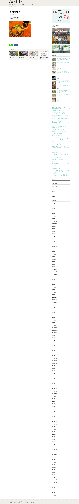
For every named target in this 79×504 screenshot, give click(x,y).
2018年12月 (54, 358)
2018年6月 (54, 373)
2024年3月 (54, 216)
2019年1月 (54, 355)
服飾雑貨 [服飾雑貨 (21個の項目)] (65, 175)
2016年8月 (54, 429)
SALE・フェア (66, 1)
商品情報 (47, 1)
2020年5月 (54, 314)
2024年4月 (54, 213)
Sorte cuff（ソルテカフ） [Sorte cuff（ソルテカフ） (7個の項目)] (58, 161)
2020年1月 (54, 325)
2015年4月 (54, 469)
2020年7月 (54, 309)
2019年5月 (54, 345)
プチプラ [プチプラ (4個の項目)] (57, 173)
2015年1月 (54, 477)
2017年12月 (54, 388)
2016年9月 (54, 426)
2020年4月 (54, 317)
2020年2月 (54, 322)
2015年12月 (54, 449)
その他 (53, 191)
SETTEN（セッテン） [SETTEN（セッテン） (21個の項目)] (59, 159)
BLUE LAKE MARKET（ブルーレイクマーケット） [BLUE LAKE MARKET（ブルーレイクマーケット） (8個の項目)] (61, 116)
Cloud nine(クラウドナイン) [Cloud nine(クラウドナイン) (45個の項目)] (60, 123)
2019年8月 (54, 337)
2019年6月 (54, 342)
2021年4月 (54, 287)
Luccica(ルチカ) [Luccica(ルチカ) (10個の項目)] (58, 143)
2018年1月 (54, 386)
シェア (16, 45)
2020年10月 (54, 302)
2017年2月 (54, 413)
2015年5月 (54, 467)
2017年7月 (54, 401)
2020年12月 (54, 297)
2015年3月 (54, 472)
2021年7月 (54, 279)
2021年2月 (54, 292)
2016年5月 (54, 436)
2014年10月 (54, 484)
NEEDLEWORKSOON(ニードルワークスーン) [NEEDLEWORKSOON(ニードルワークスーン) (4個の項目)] (61, 148)
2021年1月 (54, 294)
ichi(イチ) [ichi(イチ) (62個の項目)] (55, 133)
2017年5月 (54, 406)
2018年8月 (54, 368)
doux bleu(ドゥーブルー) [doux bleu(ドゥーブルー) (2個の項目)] (63, 126)
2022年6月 (54, 256)
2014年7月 (54, 492)
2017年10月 (54, 393)
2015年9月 (54, 457)
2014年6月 (54, 495)
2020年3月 (54, 320)
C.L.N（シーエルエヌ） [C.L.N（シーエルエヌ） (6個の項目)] (61, 118)
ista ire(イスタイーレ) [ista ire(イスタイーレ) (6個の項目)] (64, 133)
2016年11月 (54, 421)
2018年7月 (54, 370)
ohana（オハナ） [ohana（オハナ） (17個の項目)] (62, 151)
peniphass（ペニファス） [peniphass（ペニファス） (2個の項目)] (56, 152)
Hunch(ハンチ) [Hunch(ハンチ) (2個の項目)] (63, 131)
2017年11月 (54, 391)
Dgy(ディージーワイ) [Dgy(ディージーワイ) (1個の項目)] (55, 126)
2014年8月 (54, 490)
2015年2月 (54, 474)
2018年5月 (54, 375)
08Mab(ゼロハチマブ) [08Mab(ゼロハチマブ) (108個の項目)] (61, 108)
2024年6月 (54, 210)
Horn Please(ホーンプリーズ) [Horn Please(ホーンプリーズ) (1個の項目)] (56, 131)
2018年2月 (54, 383)
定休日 (12, 6)
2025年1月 (54, 205)
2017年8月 (54, 398)
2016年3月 (54, 441)
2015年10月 (54, 454)
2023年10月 (54, 223)
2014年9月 (54, 487)
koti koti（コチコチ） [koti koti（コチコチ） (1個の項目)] (59, 135)
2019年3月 (54, 350)
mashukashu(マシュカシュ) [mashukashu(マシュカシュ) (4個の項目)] (57, 144)
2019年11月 (54, 330)
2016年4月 (54, 439)
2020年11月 (54, 299)
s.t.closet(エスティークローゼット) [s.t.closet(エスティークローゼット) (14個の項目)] (60, 155)
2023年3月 (54, 236)
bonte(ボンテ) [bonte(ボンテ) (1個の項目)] (54, 118)
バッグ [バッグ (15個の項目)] (54, 173)
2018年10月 (54, 363)
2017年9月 (54, 396)
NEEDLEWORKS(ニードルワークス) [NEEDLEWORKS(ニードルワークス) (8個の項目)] (61, 146)
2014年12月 (54, 479)
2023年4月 (54, 233)
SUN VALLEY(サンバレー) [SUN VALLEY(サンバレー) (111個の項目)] (60, 164)
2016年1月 (54, 446)
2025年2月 (54, 203)
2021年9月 (54, 276)
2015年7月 (54, 462)
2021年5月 (54, 284)
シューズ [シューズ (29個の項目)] (66, 171)
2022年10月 (54, 249)
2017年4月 (54, 408)
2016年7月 (54, 431)
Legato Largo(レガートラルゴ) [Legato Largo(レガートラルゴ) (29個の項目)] (61, 140)
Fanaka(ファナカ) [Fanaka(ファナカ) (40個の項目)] (58, 129)
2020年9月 (54, 304)
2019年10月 (54, 332)
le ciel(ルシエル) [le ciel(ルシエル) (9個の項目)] (56, 137)
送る (11, 45)
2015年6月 (54, 464)
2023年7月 (54, 228)
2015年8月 (54, 459)
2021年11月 (54, 271)
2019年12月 (54, 327)
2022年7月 (54, 254)
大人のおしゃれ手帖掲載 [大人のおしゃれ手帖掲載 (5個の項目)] (57, 175)
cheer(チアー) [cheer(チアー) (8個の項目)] (55, 120)
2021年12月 (54, 269)
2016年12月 (54, 418)
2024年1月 (54, 218)
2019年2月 (54, 353)
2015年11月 (54, 451)
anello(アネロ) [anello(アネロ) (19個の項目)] (56, 110)
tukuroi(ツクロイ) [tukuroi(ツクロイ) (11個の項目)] (56, 168)
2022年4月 (54, 259)
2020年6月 (54, 312)
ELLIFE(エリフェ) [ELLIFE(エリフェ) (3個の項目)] (55, 127)
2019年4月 (54, 347)
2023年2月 (54, 238)
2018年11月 (54, 360)
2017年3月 (54, 411)
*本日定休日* (17, 6)
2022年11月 (54, 246)
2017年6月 (54, 403)
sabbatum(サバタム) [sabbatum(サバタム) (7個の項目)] (56, 157)
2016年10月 (54, 424)
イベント (53, 1)
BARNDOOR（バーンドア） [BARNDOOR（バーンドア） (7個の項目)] (58, 113)
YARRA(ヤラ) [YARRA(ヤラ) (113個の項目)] (57, 171)
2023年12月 (54, 221)
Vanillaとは (59, 1)
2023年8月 (54, 226)
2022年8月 (54, 251)
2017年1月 (54, 416)
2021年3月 (54, 289)
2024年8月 (54, 208)
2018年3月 (54, 380)
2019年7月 (54, 340)
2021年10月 (54, 274)
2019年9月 (54, 335)
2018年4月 (54, 378)
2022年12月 (54, 243)
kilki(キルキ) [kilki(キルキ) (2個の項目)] (54, 135)
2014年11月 (54, 482)
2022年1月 (54, 266)
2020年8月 (54, 307)
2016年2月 (54, 444)
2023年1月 (54, 241)
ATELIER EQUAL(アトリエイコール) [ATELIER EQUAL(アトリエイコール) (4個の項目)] (59, 112)
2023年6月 (54, 231)
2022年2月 (54, 264)
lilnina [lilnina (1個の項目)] (53, 143)
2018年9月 (54, 365)
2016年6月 (54, 434)
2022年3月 (54, 261)
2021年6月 (54, 282)
